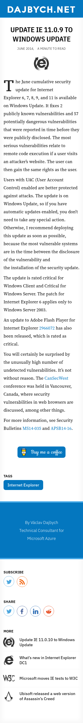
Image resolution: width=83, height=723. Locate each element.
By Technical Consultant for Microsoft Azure (41, 530)
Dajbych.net (41, 9)
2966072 (47, 328)
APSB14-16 (61, 428)
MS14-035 (32, 428)
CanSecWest (56, 378)
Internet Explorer (23, 485)
